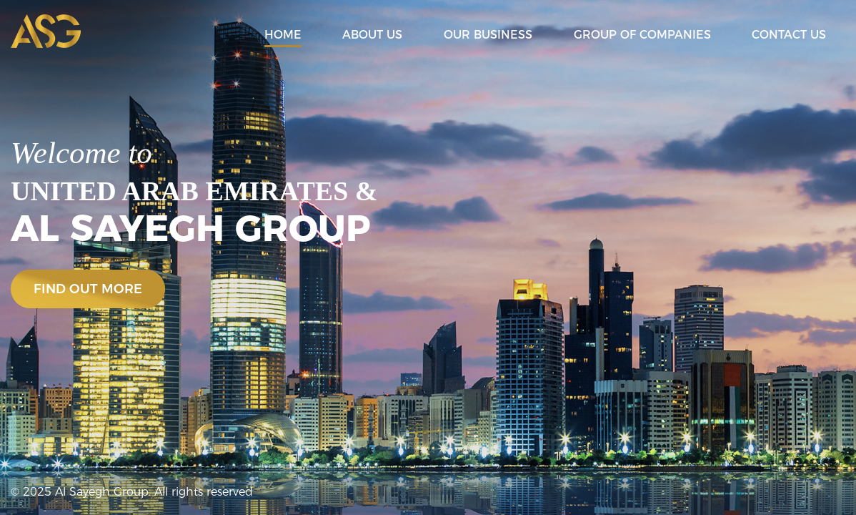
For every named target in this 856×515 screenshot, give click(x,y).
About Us (372, 34)
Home (283, 34)
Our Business (488, 34)
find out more (88, 289)
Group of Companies (642, 34)
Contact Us (789, 34)
